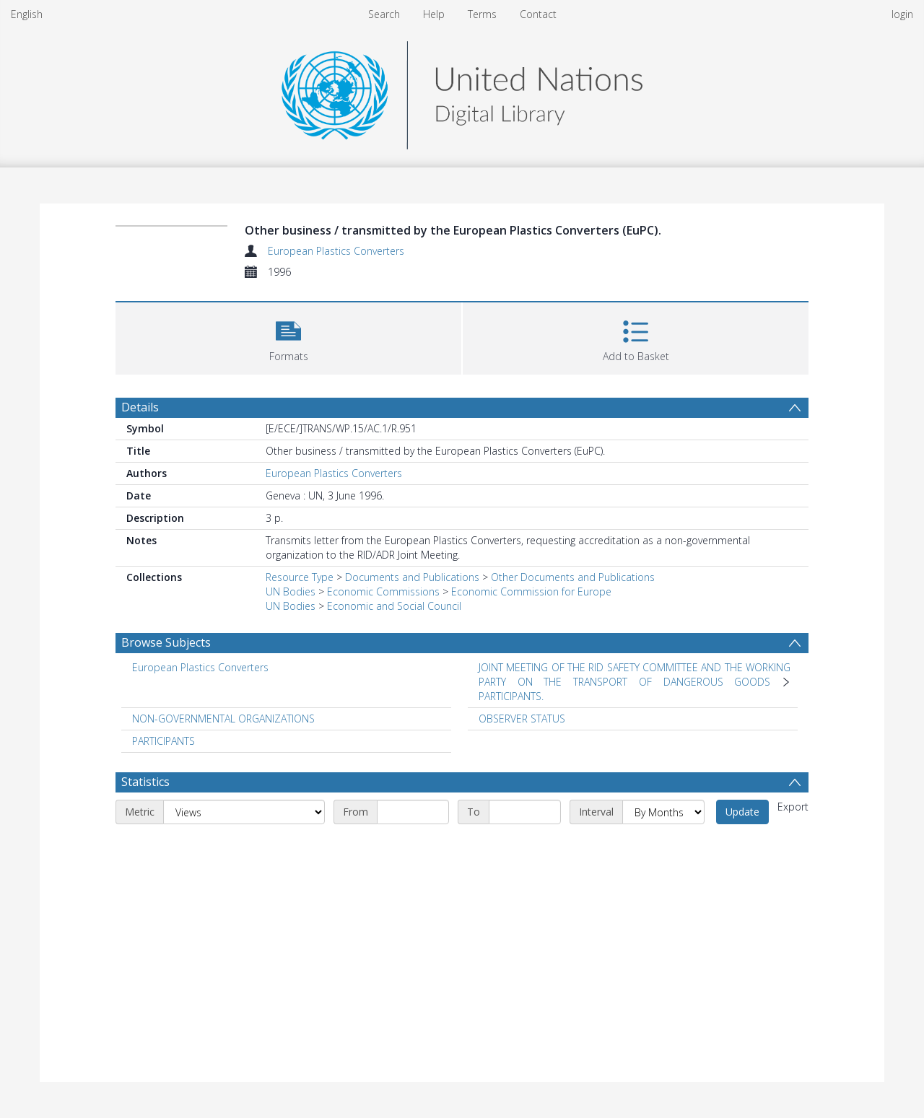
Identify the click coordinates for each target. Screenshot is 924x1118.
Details (140, 407)
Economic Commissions (383, 591)
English (27, 14)
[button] (288, 336)
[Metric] (244, 812)
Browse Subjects (166, 642)
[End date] (525, 812)
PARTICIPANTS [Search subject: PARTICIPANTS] (163, 741)
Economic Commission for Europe (531, 591)
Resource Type (300, 577)
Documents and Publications (412, 577)
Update (742, 811)
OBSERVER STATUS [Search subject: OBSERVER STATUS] (522, 718)
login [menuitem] (902, 14)
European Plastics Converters (336, 251)
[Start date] (413, 812)
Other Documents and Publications (573, 577)
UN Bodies (290, 591)
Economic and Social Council (394, 606)
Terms (482, 14)
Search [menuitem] (384, 14)
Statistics (145, 782)
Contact (538, 14)
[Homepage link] (462, 91)
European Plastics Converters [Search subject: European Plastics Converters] (200, 667)
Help (434, 14)
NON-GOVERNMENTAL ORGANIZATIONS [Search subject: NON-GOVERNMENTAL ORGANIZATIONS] (223, 718)
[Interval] (663, 812)
